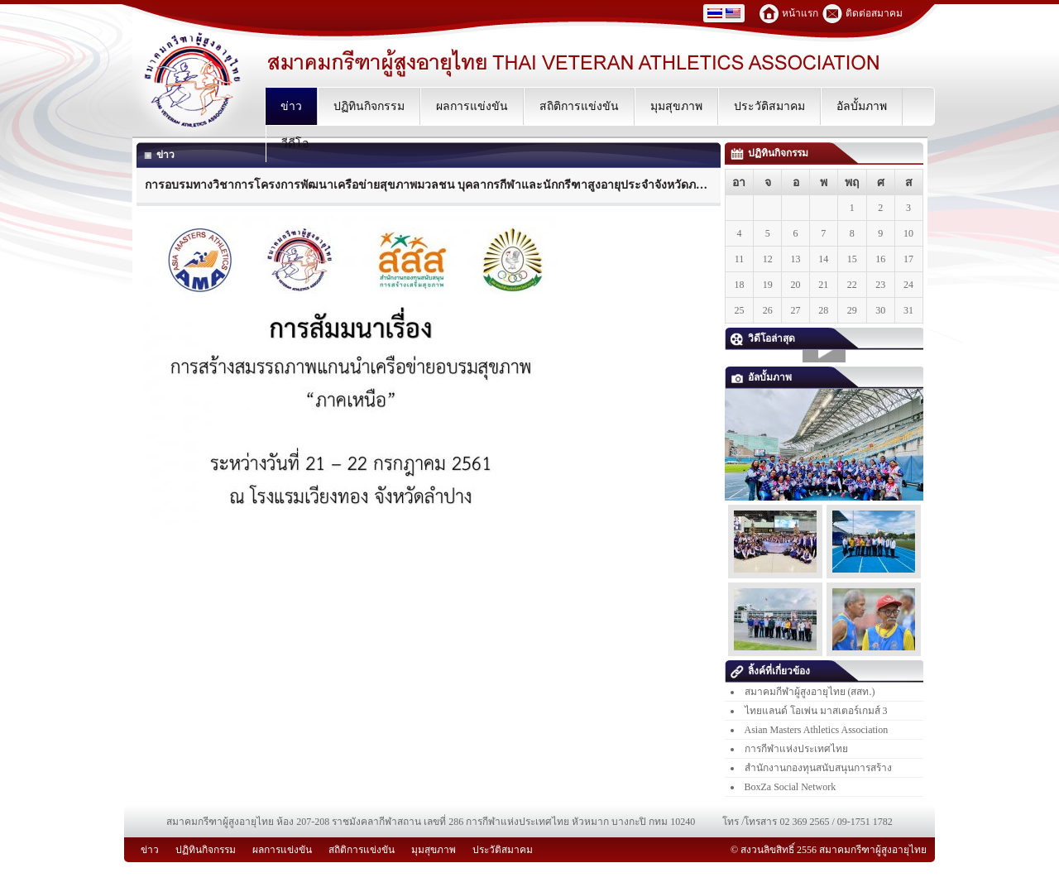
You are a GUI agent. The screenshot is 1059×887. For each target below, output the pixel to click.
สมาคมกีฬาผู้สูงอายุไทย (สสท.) (810, 692)
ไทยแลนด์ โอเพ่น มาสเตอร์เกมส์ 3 (816, 711)
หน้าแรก (800, 13)
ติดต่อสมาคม (874, 13)
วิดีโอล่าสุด (763, 338)
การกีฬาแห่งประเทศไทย (796, 749)
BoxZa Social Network (790, 787)
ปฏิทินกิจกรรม (769, 153)
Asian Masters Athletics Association (817, 730)
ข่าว (158, 155)
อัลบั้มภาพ (761, 377)
